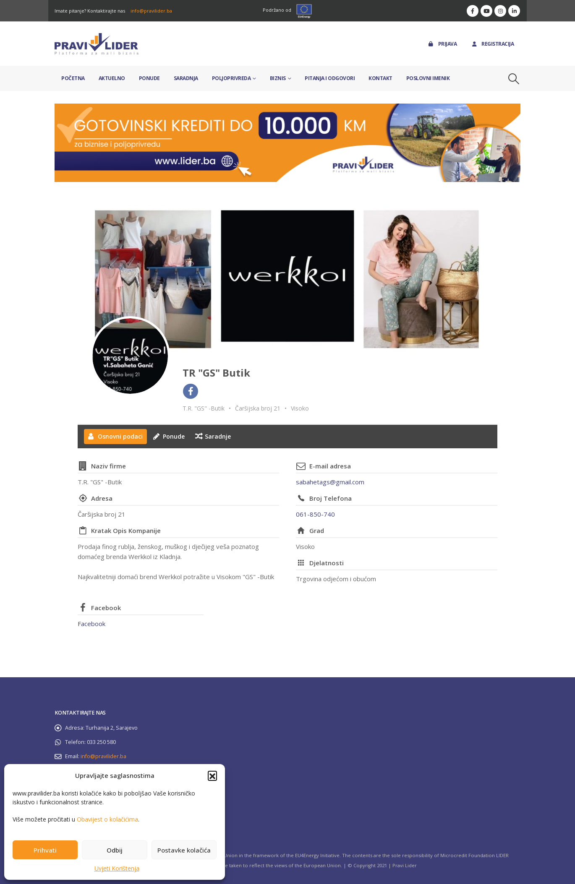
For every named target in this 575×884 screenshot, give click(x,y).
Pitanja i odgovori (330, 78)
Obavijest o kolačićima (107, 819)
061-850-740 (315, 514)
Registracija (492, 43)
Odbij (115, 850)
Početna (73, 78)
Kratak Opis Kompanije (126, 530)
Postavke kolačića (184, 850)
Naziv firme (108, 466)
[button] (212, 775)
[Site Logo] (97, 44)
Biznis (278, 78)
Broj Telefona (330, 498)
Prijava (442, 43)
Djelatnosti (326, 563)
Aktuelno (112, 78)
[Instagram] (500, 11)
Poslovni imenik (428, 78)
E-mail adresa (330, 466)
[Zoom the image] (287, 108)
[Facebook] (472, 11)
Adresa (101, 498)
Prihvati (45, 850)
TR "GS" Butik (216, 373)
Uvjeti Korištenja (116, 868)
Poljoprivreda (231, 78)
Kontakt (380, 78)
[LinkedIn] (514, 11)
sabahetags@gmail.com (330, 482)
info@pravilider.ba (151, 11)
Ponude (149, 78)
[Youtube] (486, 11)
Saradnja (186, 78)
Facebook (106, 607)
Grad (316, 530)
